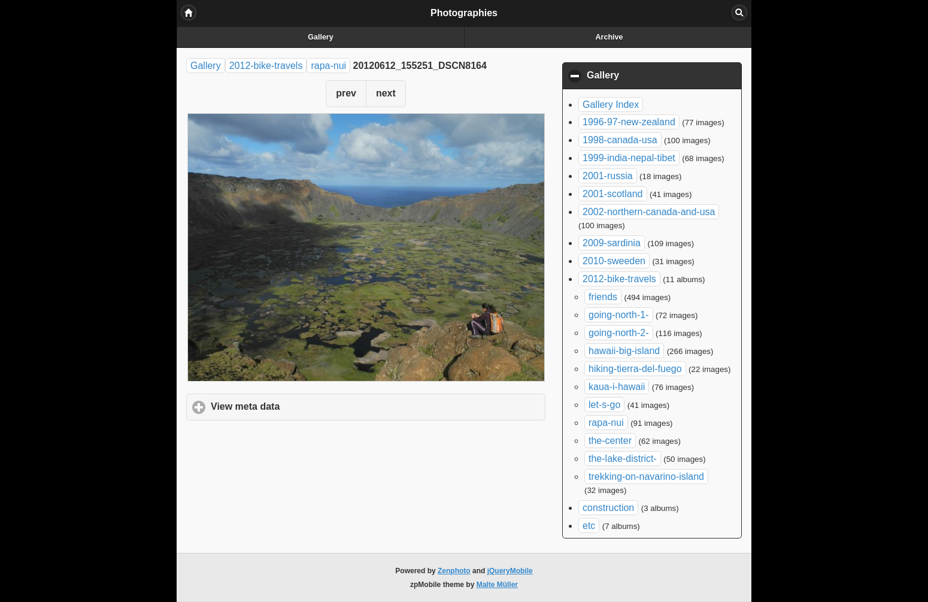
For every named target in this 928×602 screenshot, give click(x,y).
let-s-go (604, 405)
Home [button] (189, 13)
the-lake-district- (623, 458)
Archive (609, 37)
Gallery (320, 37)
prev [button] (346, 93)
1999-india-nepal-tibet (629, 158)
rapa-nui (328, 65)
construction (608, 508)
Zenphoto (454, 571)
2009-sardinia (612, 243)
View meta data (301, 406)
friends (603, 297)
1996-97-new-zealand (629, 122)
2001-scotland (613, 194)
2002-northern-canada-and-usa (649, 212)
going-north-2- (619, 333)
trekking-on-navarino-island (646, 476)
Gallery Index (611, 104)
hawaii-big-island (624, 351)
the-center (610, 440)
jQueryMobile (510, 571)
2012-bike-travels (266, 65)
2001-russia (608, 176)
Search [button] (739, 13)
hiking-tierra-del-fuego (635, 369)
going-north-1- (619, 315)
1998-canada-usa (620, 140)
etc (589, 526)
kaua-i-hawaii (617, 387)
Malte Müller (497, 584)
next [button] (386, 93)
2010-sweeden (614, 261)
